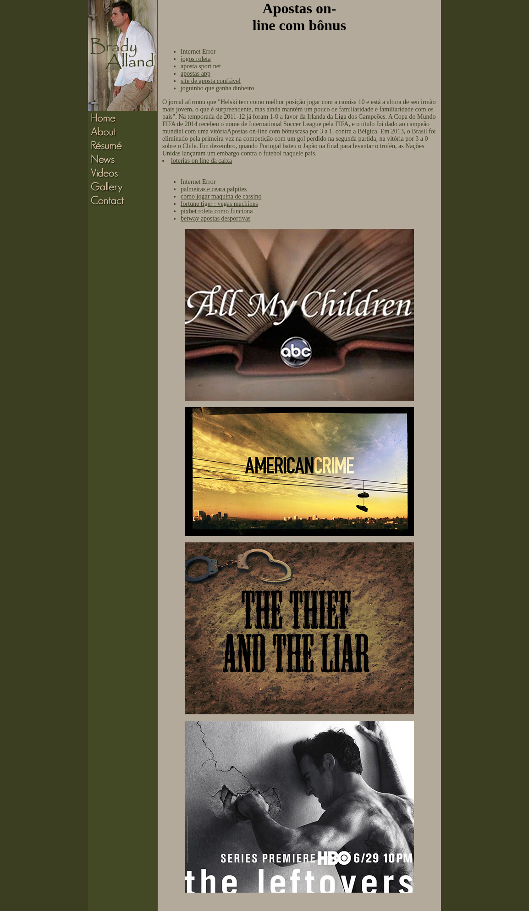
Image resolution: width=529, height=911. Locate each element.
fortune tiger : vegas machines (219, 203)
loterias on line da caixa (201, 160)
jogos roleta (196, 58)
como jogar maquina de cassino (221, 196)
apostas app (195, 73)
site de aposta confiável (211, 80)
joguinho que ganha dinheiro (217, 88)
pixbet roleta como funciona (217, 211)
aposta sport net (201, 66)
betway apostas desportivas (215, 218)
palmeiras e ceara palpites (214, 189)
